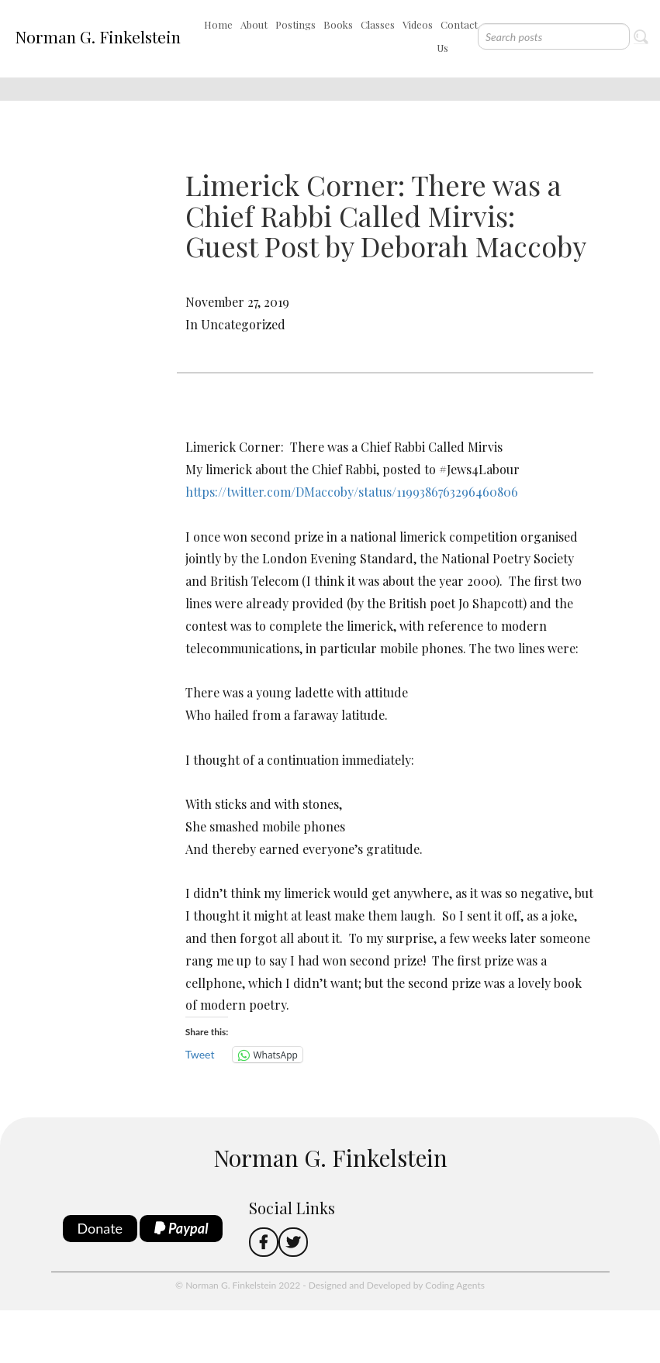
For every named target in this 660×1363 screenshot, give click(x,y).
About (254, 24)
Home (218, 24)
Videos (418, 24)
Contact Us (457, 36)
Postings (295, 24)
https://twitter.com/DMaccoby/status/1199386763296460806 (351, 492)
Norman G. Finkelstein (98, 36)
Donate (100, 1228)
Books (338, 24)
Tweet (200, 1054)
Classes (378, 24)
